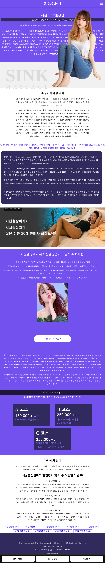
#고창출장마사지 (93, 527)
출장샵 (48, 543)
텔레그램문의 (18, 559)
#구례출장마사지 (22, 531)
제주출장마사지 (80, 543)
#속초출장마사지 (73, 527)
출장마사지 (30, 543)
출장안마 (22, 543)
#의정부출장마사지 (32, 527)
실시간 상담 (52, 559)
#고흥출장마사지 (42, 531)
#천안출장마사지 (13, 527)
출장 (43, 543)
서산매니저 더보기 (52, 339)
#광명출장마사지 (53, 527)
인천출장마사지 (69, 543)
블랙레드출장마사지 (82, 531)
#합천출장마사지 (62, 531)
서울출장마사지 (57, 543)
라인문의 (86, 559)
